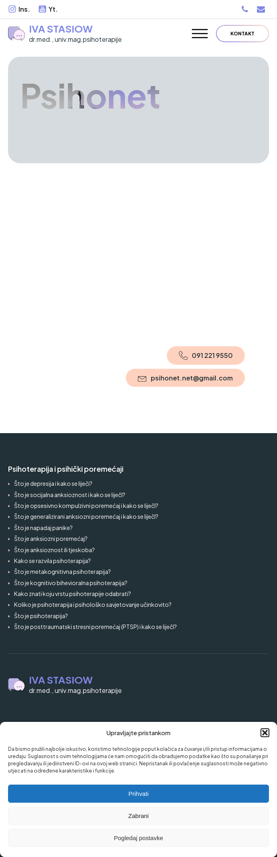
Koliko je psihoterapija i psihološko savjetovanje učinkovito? (93, 604)
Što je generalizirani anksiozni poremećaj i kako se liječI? (86, 516)
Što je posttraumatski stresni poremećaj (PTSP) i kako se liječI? (95, 626)
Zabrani (138, 815)
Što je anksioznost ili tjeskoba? (54, 549)
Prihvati (138, 793)
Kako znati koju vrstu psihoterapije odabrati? (72, 593)
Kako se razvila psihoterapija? (52, 560)
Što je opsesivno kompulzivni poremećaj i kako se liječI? (86, 505)
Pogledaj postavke (138, 837)
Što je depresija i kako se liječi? (53, 483)
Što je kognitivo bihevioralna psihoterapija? (70, 582)
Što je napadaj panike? (43, 527)
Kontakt (242, 34)
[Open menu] (200, 34)
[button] (265, 733)
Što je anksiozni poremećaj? (51, 538)
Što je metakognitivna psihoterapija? (62, 571)
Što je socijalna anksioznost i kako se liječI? (69, 494)
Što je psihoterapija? (41, 615)
